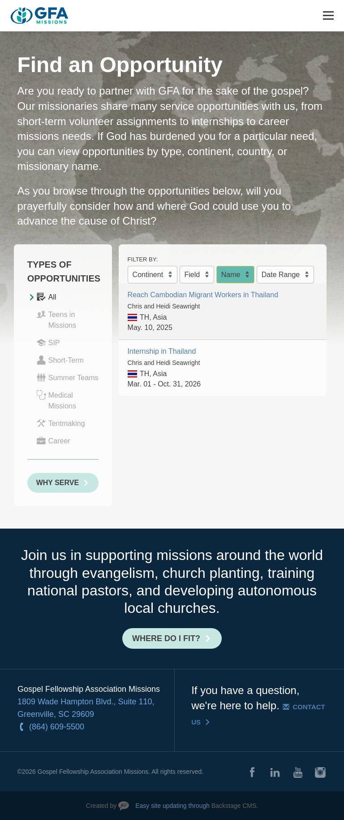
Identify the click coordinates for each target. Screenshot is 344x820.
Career (53, 441)
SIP (48, 342)
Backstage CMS (233, 805)
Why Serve (57, 482)
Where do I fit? (166, 638)
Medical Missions (56, 400)
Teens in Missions (56, 319)
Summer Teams (67, 377)
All (46, 297)
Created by (101, 805)
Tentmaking (60, 423)
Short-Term (60, 360)
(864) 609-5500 (56, 726)
